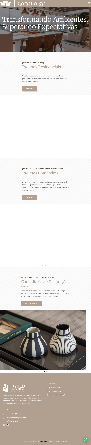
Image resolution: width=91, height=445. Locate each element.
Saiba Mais (29, 88)
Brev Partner (44, 441)
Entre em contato (32, 303)
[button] (2, 125)
